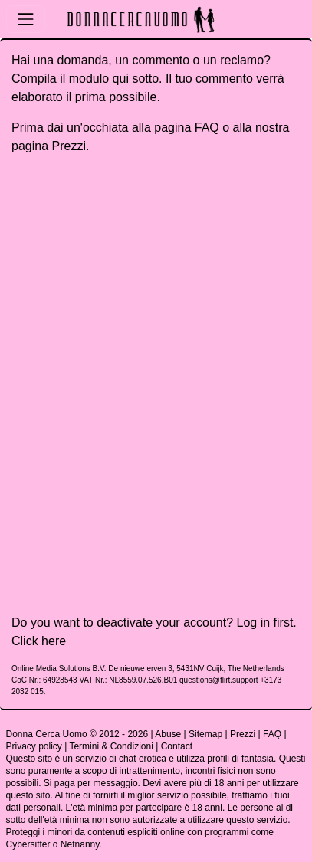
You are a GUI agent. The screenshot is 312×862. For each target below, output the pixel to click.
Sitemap (205, 734)
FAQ (207, 127)
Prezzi (69, 145)
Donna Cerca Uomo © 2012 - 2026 (77, 734)
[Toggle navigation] (25, 18)
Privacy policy (34, 746)
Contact (176, 746)
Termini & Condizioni (111, 746)
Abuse (168, 734)
